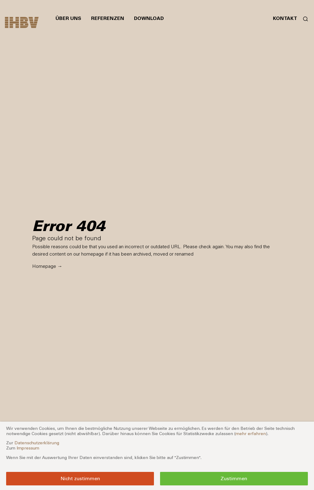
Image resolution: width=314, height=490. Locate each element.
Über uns (68, 18)
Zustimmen (233, 478)
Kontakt (285, 18)
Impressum (28, 448)
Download (149, 18)
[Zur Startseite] (22, 22)
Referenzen (107, 18)
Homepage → (47, 266)
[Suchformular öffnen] (303, 18)
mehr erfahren (251, 433)
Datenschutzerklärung (36, 443)
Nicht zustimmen (80, 478)
